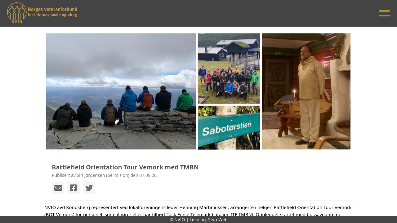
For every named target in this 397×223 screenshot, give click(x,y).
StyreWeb (218, 219)
